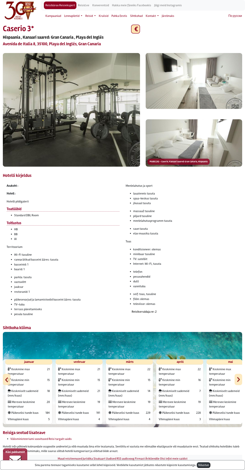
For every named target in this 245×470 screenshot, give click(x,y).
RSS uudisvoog (125, 459)
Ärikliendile (152, 459)
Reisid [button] (89, 16)
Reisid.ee (83, 5)
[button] (71, 110)
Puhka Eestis (119, 16)
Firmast (140, 459)
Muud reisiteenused (70, 459)
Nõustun (203, 465)
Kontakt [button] (151, 16)
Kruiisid (103, 16)
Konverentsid (100, 5)
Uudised (111, 459)
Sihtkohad (136, 16)
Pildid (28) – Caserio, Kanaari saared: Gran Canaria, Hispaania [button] (179, 161)
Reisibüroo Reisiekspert (60, 5)
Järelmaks (168, 16)
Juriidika (88, 459)
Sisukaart (99, 459)
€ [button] (135, 29)
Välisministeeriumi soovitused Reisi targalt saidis (41, 439)
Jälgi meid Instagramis (168, 5)
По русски (235, 16)
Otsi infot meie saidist (173, 459)
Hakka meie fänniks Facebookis (131, 5)
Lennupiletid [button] (72, 16)
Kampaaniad (53, 16)
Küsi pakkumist (15, 458)
